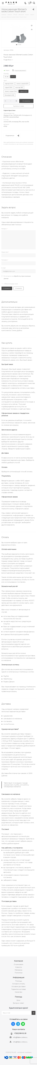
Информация (18, 977)
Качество (18, 992)
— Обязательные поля (10, 284)
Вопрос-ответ (18, 1003)
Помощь (18, 981)
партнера (11, 895)
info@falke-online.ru (20, 1037)
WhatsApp (23, 1024)
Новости (18, 967)
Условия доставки (19, 986)
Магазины (18, 970)
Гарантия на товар (18, 989)
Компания (18, 961)
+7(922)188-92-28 (20, 1033)
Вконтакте (13, 1024)
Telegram (18, 1024)
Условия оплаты (18, 984)
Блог (18, 1000)
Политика (18, 973)
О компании (18, 964)
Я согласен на (17, 277)
